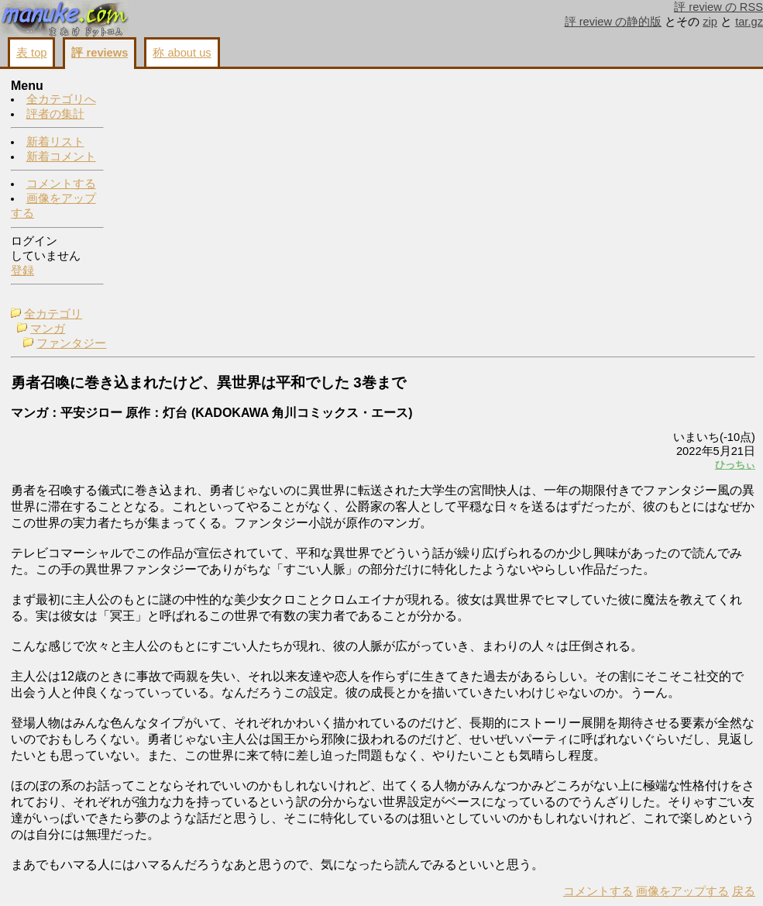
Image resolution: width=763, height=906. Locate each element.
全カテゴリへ (61, 100)
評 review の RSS (718, 7)
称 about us (182, 53)
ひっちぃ (541, 237)
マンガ (156, 101)
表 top (31, 53)
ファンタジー (180, 116)
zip (710, 22)
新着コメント (61, 157)
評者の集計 (55, 115)
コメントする (61, 184)
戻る (550, 876)
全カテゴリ (161, 87)
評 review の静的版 (613, 22)
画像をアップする (488, 876)
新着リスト (55, 142)
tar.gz (749, 22)
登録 (22, 271)
